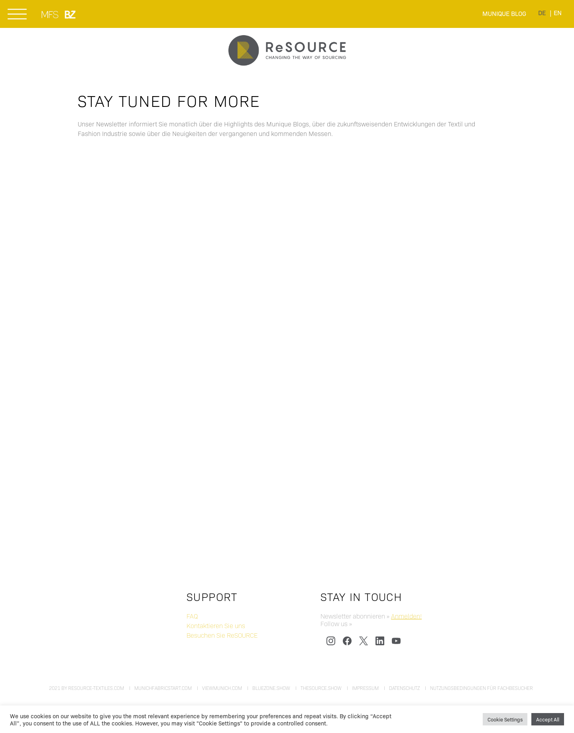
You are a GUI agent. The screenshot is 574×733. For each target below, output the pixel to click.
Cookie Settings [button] (505, 719)
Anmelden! (406, 616)
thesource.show (321, 688)
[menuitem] (542, 12)
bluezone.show (271, 688)
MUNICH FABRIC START (50, 14)
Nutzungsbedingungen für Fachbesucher (481, 688)
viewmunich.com (222, 688)
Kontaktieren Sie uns (216, 625)
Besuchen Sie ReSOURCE (222, 635)
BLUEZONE (71, 14)
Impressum (365, 688)
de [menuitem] (542, 12)
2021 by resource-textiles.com (86, 688)
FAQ (192, 616)
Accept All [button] (547, 719)
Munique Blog (504, 13)
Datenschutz (404, 688)
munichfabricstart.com (163, 688)
